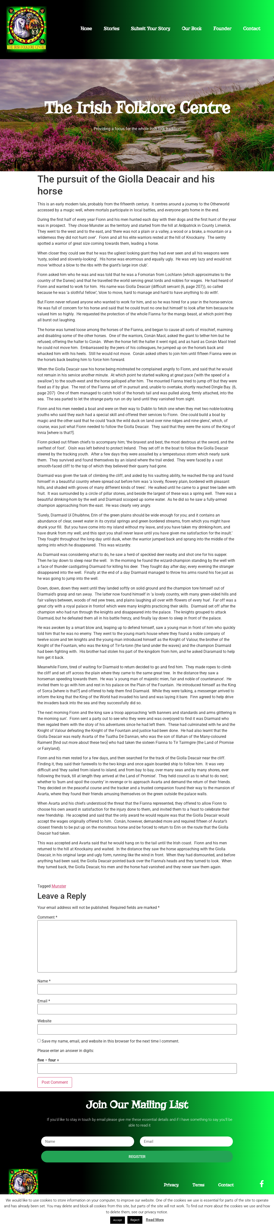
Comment (47, 917)
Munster (59, 886)
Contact (251, 28)
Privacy (171, 1185)
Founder (222, 28)
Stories (111, 28)
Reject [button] (134, 1220)
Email (43, 1001)
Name (44, 981)
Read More (155, 1220)
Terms (198, 1185)
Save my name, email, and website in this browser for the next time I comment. (110, 1041)
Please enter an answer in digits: (65, 1051)
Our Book (192, 28)
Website (44, 1021)
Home (86, 28)
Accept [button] (117, 1220)
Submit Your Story (150, 28)
